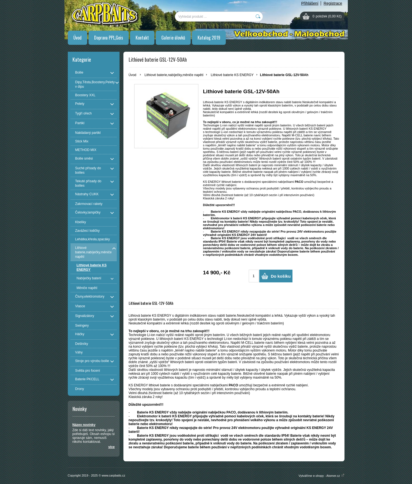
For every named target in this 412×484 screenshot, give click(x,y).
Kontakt (142, 37)
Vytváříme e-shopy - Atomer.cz (321, 475)
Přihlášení (309, 3)
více (111, 447)
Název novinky (83, 425)
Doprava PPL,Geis (108, 37)
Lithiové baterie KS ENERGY (232, 75)
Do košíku (281, 276)
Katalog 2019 (209, 37)
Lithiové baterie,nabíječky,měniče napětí (173, 75)
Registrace (333, 3)
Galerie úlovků (173, 37)
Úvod (77, 37)
